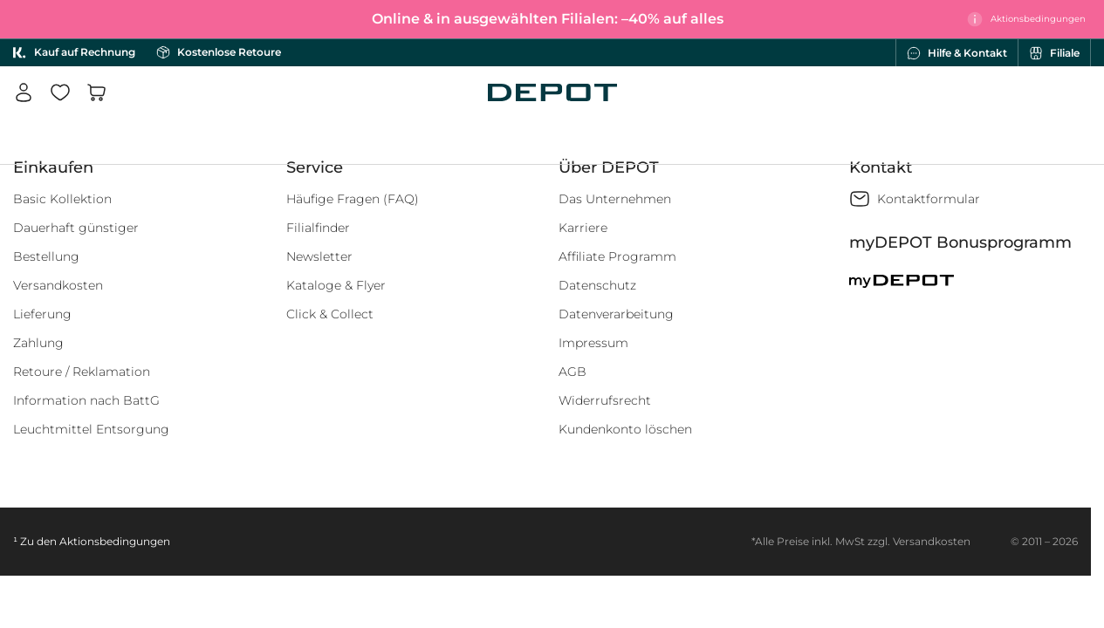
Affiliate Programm (617, 256)
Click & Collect (330, 314)
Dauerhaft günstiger (76, 228)
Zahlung (38, 343)
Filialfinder (318, 228)
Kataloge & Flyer (336, 285)
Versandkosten (58, 285)
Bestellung (46, 256)
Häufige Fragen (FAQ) (352, 199)
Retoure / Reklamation (81, 371)
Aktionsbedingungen (114, 541)
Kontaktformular (928, 199)
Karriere (583, 228)
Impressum (593, 343)
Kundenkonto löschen (625, 429)
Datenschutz (597, 285)
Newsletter (319, 256)
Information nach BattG (86, 400)
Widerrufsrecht (605, 400)
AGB (572, 371)
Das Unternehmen (615, 199)
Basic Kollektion (62, 199)
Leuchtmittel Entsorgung (91, 429)
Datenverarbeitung (616, 314)
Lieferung (42, 314)
